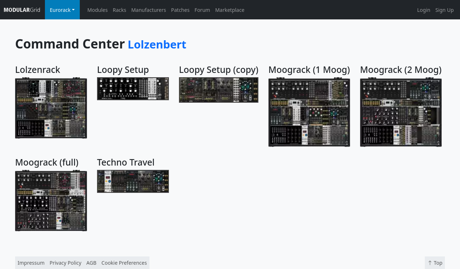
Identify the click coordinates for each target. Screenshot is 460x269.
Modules (97, 9)
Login (424, 9)
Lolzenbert (157, 44)
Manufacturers (148, 9)
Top (434, 262)
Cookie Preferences (124, 262)
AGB (91, 262)
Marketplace (229, 9)
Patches (180, 9)
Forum (202, 9)
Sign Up (444, 9)
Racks (119, 9)
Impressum (31, 262)
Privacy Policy (65, 262)
